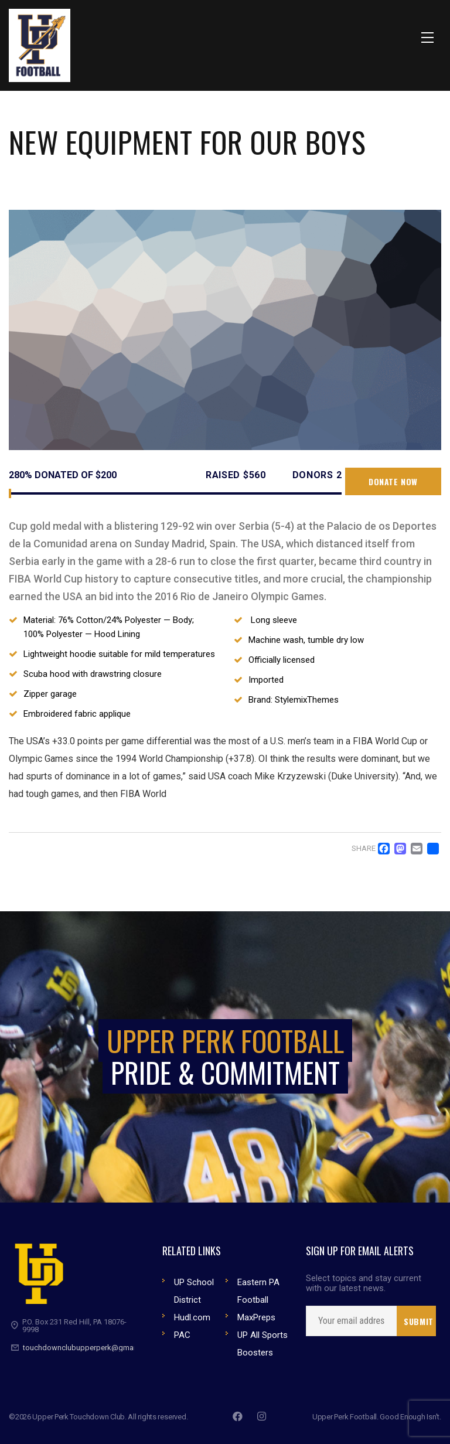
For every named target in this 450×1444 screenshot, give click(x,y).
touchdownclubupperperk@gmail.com (88, 1347)
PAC (182, 1335)
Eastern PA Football (258, 1291)
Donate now (393, 481)
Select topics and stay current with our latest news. (363, 1283)
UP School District (194, 1291)
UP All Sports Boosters (262, 1344)
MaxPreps (256, 1317)
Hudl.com (192, 1317)
